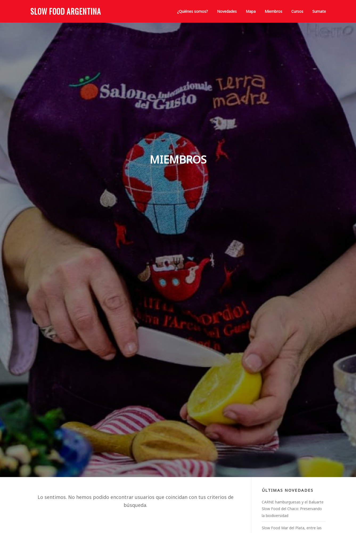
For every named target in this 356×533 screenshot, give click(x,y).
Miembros (273, 11)
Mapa (251, 11)
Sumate (319, 11)
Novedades (227, 11)
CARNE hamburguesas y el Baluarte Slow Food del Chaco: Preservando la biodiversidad (293, 508)
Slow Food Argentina (65, 11)
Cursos (297, 11)
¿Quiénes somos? (192, 11)
